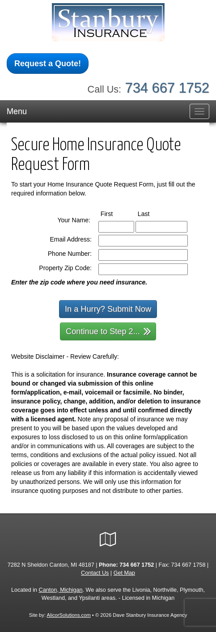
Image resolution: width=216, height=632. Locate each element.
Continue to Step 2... (108, 330)
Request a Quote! (47, 63)
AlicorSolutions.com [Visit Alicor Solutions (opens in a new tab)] (69, 615)
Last (152, 213)
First (115, 213)
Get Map (124, 573)
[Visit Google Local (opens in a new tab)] (108, 539)
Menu (17, 111)
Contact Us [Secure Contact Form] (95, 573)
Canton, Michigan (61, 590)
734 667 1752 (167, 88)
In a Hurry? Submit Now (108, 309)
